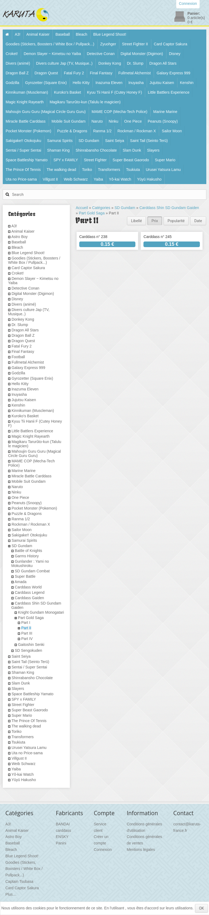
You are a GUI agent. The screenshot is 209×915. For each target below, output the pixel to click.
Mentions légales (141, 849)
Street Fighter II (135, 44)
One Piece (133, 121)
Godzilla (12, 82)
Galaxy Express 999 (173, 73)
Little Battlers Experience (168, 92)
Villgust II (50, 179)
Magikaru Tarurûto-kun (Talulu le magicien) (85, 102)
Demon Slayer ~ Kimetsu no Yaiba (52, 54)
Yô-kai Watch (120, 179)
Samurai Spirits (60, 140)
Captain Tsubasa (19, 881)
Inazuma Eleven (108, 82)
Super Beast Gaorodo (131, 160)
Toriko (87, 169)
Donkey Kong (109, 63)
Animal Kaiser (37, 34)
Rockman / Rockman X (136, 131)
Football (18, 357)
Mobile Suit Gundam (69, 121)
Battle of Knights (28, 550)
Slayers (153, 150)
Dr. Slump (135, 63)
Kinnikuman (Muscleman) (27, 92)
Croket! (12, 54)
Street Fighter (95, 160)
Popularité (176, 221)
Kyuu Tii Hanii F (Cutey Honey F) (114, 92)
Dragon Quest (46, 73)
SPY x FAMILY (65, 160)
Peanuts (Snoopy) (163, 121)
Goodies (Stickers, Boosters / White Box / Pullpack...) (50, 44)
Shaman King (58, 150)
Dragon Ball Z (17, 73)
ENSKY (62, 837)
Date (198, 221)
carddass (63, 830)
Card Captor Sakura (171, 44)
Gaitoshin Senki (31, 644)
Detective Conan (101, 54)
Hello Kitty (81, 82)
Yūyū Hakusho (149, 179)
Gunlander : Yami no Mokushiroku (30, 563)
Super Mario (165, 160)
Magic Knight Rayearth (25, 102)
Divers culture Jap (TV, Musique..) (64, 63)
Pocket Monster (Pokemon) (28, 131)
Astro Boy (19, 237)
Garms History (27, 556)
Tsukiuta (133, 169)
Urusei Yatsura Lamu (163, 169)
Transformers (109, 169)
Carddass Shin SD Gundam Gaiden (169, 208)
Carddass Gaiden (29, 598)
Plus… (10, 894)
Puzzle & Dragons (72, 131)
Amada (20, 582)
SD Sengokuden (28, 650)
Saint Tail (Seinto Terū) (149, 140)
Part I (25, 622)
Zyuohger (108, 44)
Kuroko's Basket (67, 92)
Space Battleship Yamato (27, 160)
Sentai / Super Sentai (23, 150)
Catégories (101, 208)
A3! (17, 34)
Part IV (27, 638)
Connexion (103, 849)
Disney (175, 54)
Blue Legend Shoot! (109, 34)
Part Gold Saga (31, 618)
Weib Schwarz (76, 179)
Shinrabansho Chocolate (96, 150)
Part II (26, 628)
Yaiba (98, 179)
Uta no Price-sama (21, 179)
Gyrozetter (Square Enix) (46, 82)
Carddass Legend (30, 592)
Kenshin (187, 82)
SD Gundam (88, 140)
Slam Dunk (132, 150)
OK (201, 908)
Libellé (136, 221)
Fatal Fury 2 (74, 73)
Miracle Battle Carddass (26, 121)
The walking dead (61, 169)
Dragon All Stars (162, 63)
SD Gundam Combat (32, 571)
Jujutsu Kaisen (162, 82)
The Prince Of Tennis (23, 169)
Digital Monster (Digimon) (142, 54)
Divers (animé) (18, 63)
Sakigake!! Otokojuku (23, 140)
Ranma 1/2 (102, 131)
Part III (26, 633)
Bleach (81, 34)
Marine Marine (165, 111)
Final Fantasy (101, 73)
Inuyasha (136, 82)
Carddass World (28, 587)
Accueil (82, 208)
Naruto (97, 121)
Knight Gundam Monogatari (41, 612)
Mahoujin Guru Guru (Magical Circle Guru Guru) (46, 111)
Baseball (62, 34)
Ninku (113, 121)
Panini (61, 843)
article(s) (196, 17)
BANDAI (63, 824)
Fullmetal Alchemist (134, 73)
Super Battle (25, 576)
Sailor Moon (172, 131)
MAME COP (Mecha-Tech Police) (119, 111)
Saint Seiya (114, 140)
